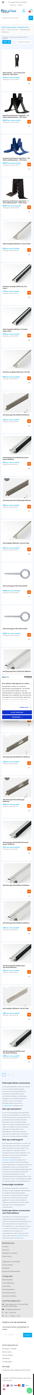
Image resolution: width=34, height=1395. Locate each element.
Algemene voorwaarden (11, 1262)
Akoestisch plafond (9, 1296)
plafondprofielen (7, 1160)
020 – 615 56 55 (10, 1313)
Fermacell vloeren (9, 1293)
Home (3, 30)
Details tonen (24, 707)
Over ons (13, 5)
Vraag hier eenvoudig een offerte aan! (16, 1370)
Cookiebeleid (7, 1362)
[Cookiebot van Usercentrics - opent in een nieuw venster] (24, 677)
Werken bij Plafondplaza (11, 1271)
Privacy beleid (7, 1265)
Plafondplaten (7, 1280)
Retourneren (7, 1256)
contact (18, 1235)
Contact (19, 5)
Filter (5, 42)
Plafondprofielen (12, 30)
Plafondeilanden (8, 1283)
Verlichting (6, 1286)
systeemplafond (7, 1105)
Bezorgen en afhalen (9, 1253)
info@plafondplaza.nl (13, 1309)
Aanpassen (17, 717)
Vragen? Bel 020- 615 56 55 (18, 2)
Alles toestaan (17, 712)
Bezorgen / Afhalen (9, 1349)
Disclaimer (6, 1268)
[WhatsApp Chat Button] (29, 1390)
